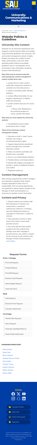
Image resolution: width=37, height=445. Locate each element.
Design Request (11, 268)
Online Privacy (18, 440)
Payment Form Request (14, 304)
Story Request (10, 324)
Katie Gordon (7, 349)
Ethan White (7, 373)
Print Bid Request (11, 273)
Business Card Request (13, 278)
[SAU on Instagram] (13, 398)
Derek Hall (6, 352)
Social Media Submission (14, 334)
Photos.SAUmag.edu (16, 417)
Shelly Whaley (8, 370)
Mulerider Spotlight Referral (15, 329)
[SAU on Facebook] (13, 394)
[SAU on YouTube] (24, 394)
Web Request (10, 298)
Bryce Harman (8, 355)
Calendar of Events (16, 407)
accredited (25, 432)
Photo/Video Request (13, 318)
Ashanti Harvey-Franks (11, 358)
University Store (11, 289)
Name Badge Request (13, 284)
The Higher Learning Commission (18, 433)
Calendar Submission (13, 309)
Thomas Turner (8, 364)
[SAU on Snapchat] (18, 398)
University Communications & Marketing (18, 17)
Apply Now (13, 422)
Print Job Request (11, 263)
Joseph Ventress (8, 367)
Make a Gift (13, 412)
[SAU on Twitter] (18, 394)
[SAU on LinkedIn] (24, 398)
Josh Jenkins (10, 241)
